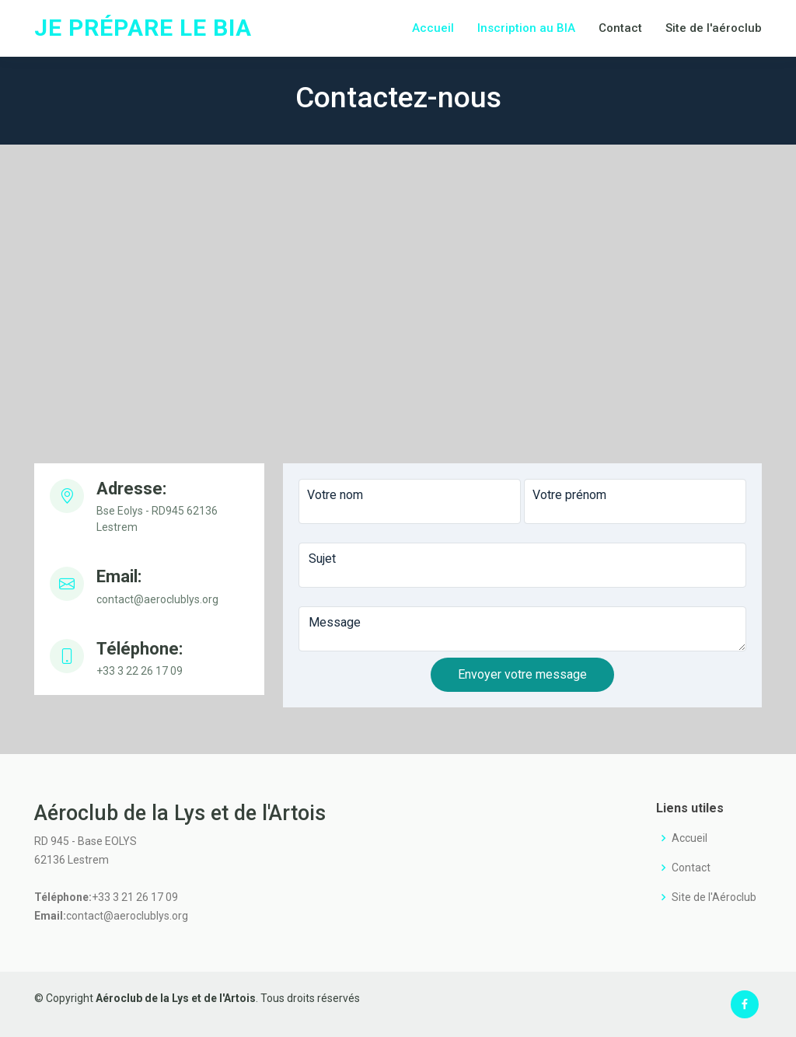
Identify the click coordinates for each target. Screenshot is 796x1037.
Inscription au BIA (526, 28)
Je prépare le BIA (143, 27)
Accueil (433, 28)
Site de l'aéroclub (713, 28)
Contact (620, 28)
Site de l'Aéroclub (714, 897)
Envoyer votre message (522, 674)
